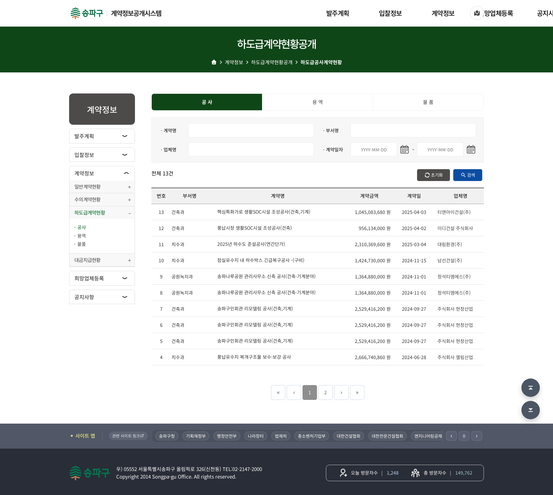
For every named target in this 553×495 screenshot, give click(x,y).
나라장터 (256, 436)
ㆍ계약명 (167, 130)
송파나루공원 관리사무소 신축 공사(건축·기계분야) (266, 276)
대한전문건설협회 (388, 436)
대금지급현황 (87, 259)
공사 (81, 227)
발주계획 (337, 13)
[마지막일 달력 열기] (471, 149)
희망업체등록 (495, 13)
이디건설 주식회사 (455, 228)
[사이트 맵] (477, 13)
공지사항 (84, 297)
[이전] (451, 436)
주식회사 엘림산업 (455, 357)
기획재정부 (196, 436)
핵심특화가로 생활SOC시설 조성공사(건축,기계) (263, 211)
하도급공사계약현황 (321, 62)
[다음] (476, 436)
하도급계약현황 (89, 212)
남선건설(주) (449, 260)
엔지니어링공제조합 (432, 436)
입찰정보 (390, 13)
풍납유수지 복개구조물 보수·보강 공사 (254, 356)
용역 (81, 235)
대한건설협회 (349, 436)
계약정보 (443, 13)
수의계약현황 (87, 199)
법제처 (281, 436)
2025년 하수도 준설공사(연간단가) (251, 244)
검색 (471, 175)
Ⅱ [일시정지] (464, 435)
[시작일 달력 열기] (404, 149)
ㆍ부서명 (330, 130)
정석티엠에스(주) (454, 276)
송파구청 (167, 436)
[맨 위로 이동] (530, 387)
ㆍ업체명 (167, 149)
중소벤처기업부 (312, 436)
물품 (81, 244)
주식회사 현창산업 (455, 308)
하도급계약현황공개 (272, 62)
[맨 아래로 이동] (530, 410)
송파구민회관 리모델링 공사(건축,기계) (255, 308)
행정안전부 (227, 436)
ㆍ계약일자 (332, 149)
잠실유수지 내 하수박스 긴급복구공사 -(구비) (260, 260)
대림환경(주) (449, 244)
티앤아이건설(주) (454, 212)
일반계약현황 (87, 186)
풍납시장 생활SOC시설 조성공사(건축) (254, 227)
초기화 (437, 175)
